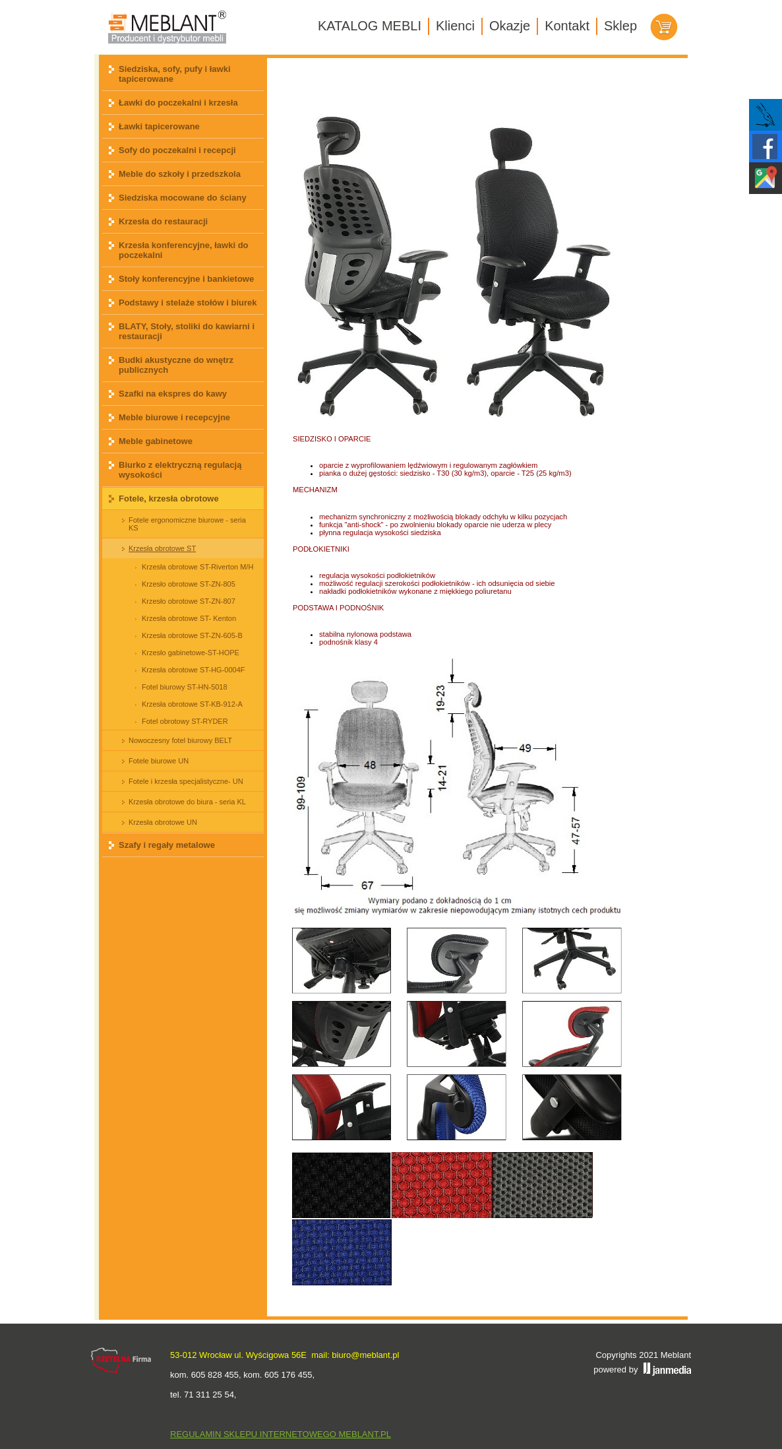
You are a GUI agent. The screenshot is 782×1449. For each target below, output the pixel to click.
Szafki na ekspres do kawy (173, 394)
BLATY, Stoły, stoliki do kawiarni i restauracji (187, 331)
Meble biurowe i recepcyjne (174, 417)
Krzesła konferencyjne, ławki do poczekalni (184, 250)
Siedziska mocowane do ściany (183, 198)
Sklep (620, 25)
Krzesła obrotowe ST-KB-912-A (192, 704)
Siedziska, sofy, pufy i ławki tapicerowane (175, 74)
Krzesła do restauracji (163, 221)
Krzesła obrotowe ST (162, 548)
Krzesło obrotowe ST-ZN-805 (188, 584)
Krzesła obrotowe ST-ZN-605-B (192, 635)
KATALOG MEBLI (369, 25)
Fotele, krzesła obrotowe (169, 498)
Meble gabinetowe (156, 441)
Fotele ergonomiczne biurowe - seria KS (187, 524)
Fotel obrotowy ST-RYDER (185, 721)
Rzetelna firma (121, 1360)
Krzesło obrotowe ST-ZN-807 (188, 601)
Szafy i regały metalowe (167, 845)
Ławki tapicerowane (159, 126)
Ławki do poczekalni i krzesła (178, 103)
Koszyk (664, 27)
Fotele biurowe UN (159, 761)
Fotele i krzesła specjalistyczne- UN (186, 781)
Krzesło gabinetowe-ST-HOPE (190, 653)
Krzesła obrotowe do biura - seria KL (187, 802)
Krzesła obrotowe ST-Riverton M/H (197, 567)
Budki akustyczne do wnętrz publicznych (176, 365)
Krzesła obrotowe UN (163, 822)
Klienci (455, 25)
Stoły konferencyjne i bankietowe (186, 279)
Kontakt (567, 25)
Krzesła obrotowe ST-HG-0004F (193, 670)
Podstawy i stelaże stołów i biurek (188, 302)
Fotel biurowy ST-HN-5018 (184, 687)
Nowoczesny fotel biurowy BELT (180, 740)
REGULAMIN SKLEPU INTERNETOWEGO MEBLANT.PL (280, 1434)
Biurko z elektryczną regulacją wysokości (180, 470)
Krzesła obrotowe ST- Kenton (189, 618)
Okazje (509, 25)
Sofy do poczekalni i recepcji (177, 150)
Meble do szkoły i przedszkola (180, 174)
